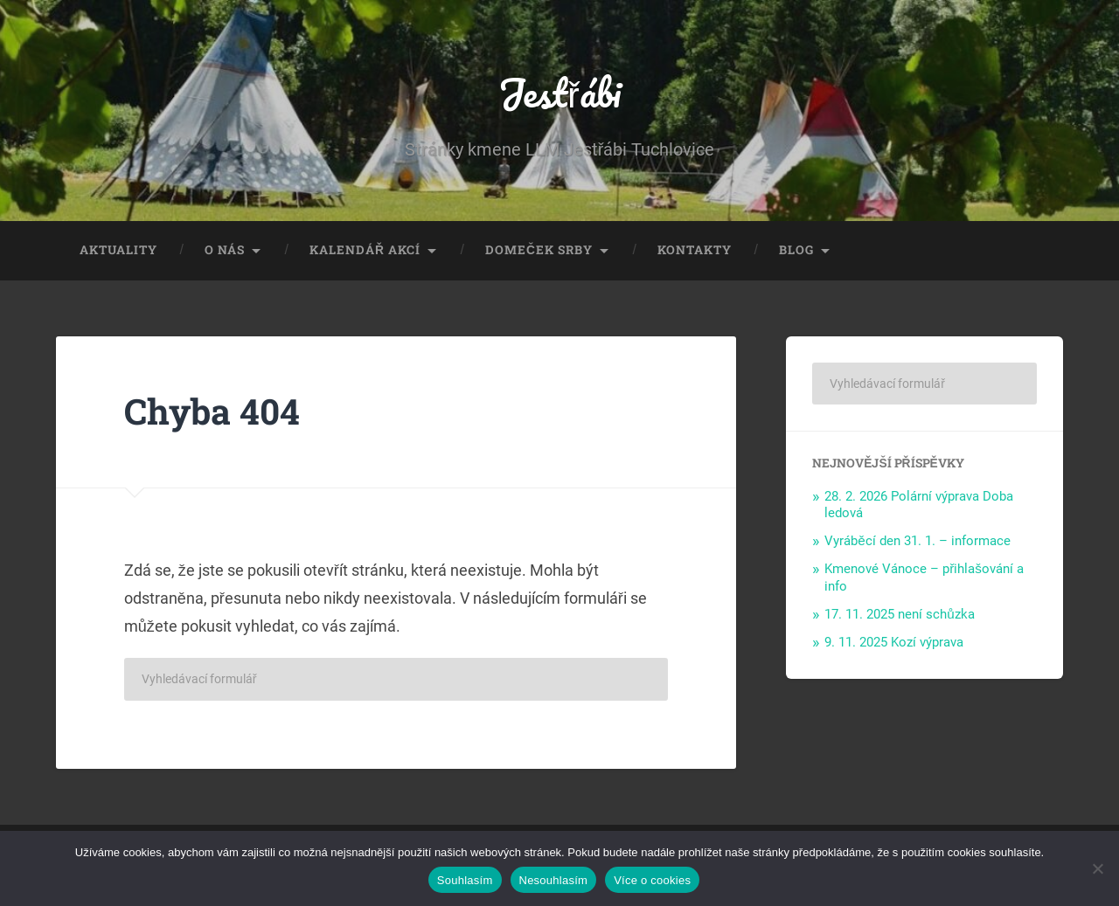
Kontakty (694, 250)
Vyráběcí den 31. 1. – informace (917, 541)
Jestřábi (559, 92)
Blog (796, 250)
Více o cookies (652, 880)
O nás (225, 250)
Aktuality (118, 250)
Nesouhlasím (553, 880)
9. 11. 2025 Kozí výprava (893, 642)
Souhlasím (465, 880)
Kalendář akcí (364, 250)
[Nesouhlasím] (1097, 868)
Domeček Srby (539, 250)
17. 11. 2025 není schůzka (899, 614)
